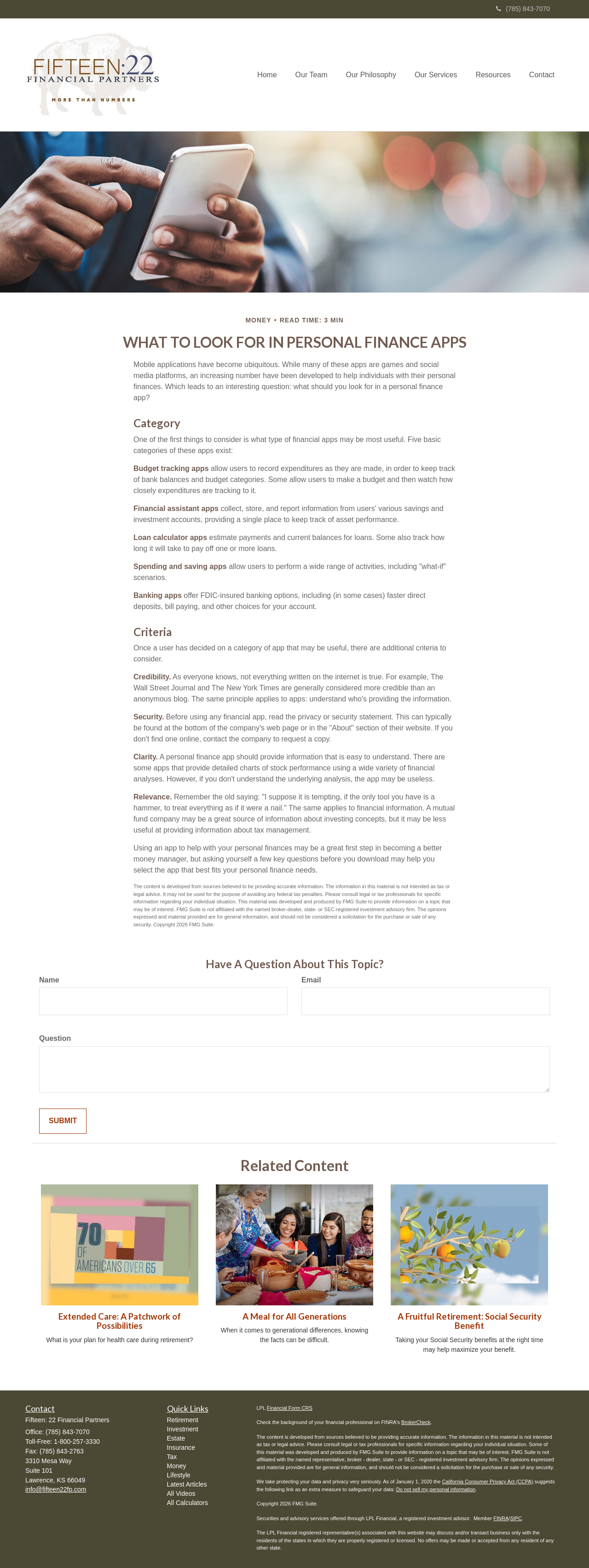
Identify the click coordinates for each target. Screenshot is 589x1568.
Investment (182, 1429)
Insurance (181, 1447)
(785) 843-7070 (523, 8)
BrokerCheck (416, 1422)
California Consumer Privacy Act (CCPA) (487, 1481)
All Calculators (187, 1502)
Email (311, 980)
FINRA (500, 1518)
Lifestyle (179, 1475)
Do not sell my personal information (435, 1489)
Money (176, 1466)
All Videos (181, 1493)
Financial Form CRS (289, 1408)
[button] (311, 75)
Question (55, 1038)
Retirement (182, 1420)
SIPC (516, 1518)
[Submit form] (63, 1121)
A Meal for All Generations (294, 1316)
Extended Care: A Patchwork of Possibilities (119, 1321)
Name (49, 980)
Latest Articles (187, 1484)
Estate (176, 1438)
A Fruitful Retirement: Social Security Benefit (470, 1321)
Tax (172, 1456)
